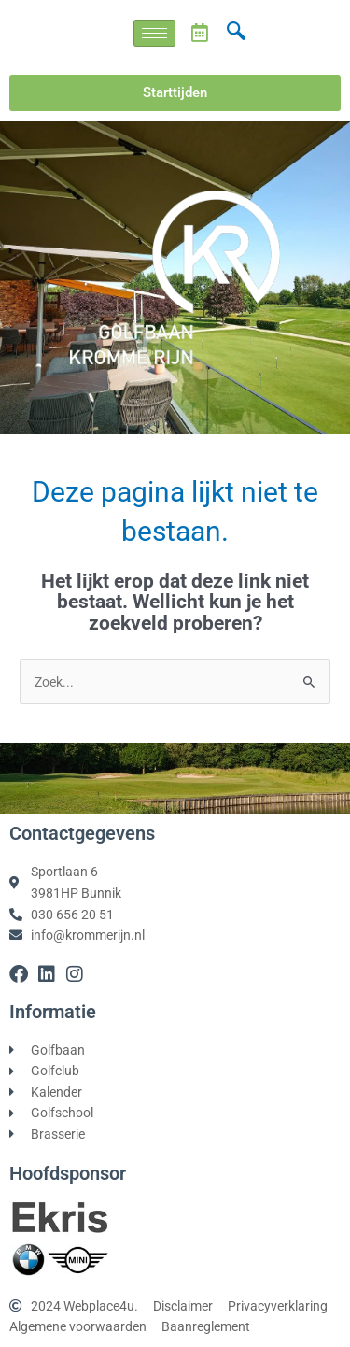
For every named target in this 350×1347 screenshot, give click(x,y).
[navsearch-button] (236, 32)
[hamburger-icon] (154, 33)
